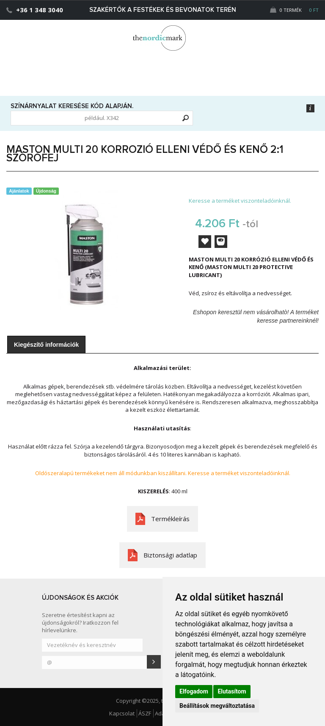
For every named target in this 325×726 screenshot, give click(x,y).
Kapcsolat (122, 713)
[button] (301, 36)
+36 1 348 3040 (39, 9)
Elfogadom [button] (193, 691)
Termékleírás (170, 518)
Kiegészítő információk (46, 344)
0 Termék (294, 10)
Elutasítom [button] (232, 691)
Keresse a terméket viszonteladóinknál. (240, 200)
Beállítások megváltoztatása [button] (217, 705)
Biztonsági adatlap (170, 555)
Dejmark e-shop (162, 38)
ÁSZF (144, 713)
